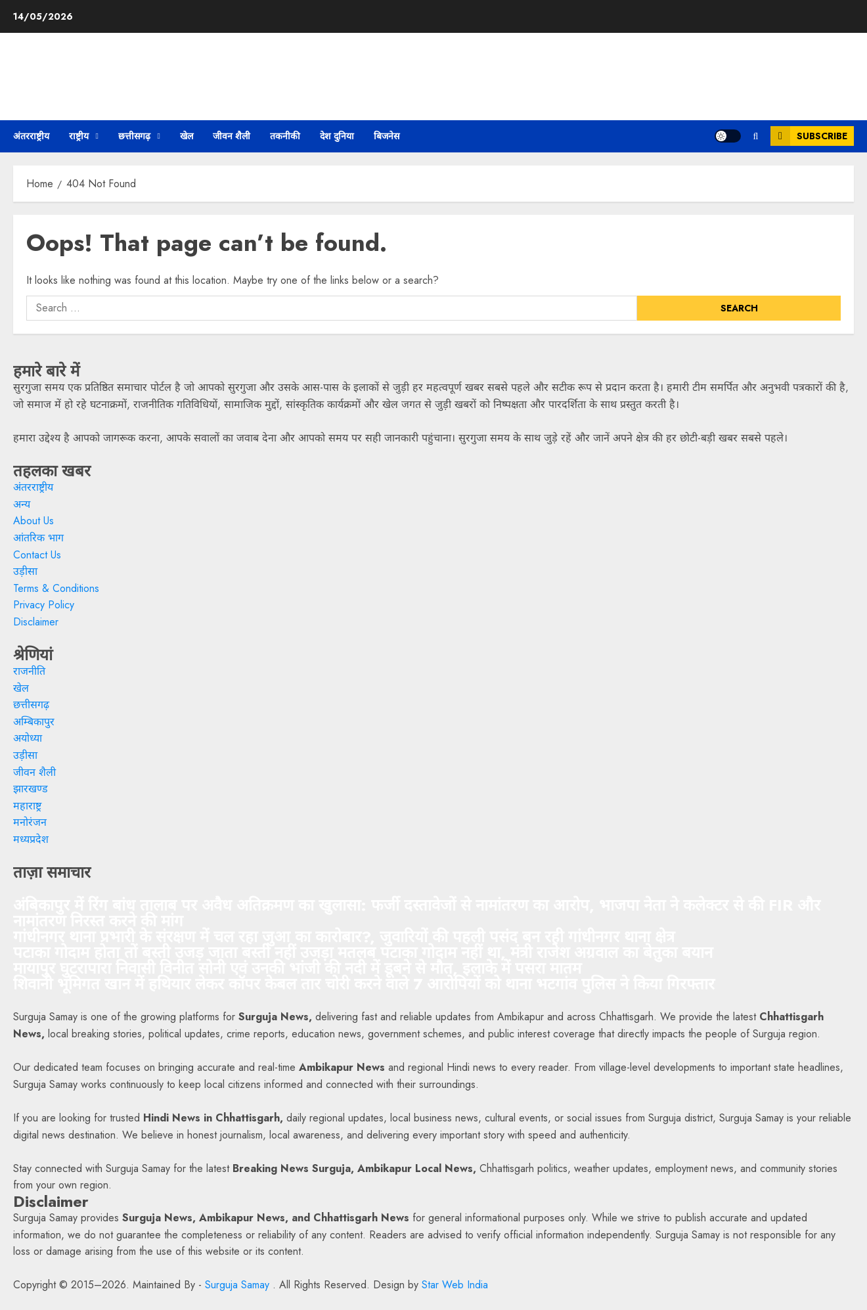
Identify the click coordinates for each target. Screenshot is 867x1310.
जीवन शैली (231, 136)
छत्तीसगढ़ (134, 136)
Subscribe (808, 136)
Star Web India (455, 1284)
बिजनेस (386, 136)
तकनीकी (285, 136)
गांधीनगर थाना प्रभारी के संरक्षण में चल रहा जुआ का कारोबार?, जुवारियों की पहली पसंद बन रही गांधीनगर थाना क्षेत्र (344, 936)
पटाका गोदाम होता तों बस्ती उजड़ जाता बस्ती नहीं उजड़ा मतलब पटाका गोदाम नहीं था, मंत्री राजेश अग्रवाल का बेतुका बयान (363, 952)
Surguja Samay (239, 1284)
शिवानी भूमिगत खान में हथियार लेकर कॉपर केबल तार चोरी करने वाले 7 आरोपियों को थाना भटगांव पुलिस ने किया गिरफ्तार (364, 983)
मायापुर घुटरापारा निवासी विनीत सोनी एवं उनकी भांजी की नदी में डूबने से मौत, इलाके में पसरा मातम (297, 968)
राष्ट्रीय (79, 136)
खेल (186, 136)
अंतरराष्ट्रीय (31, 136)
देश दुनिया (337, 136)
